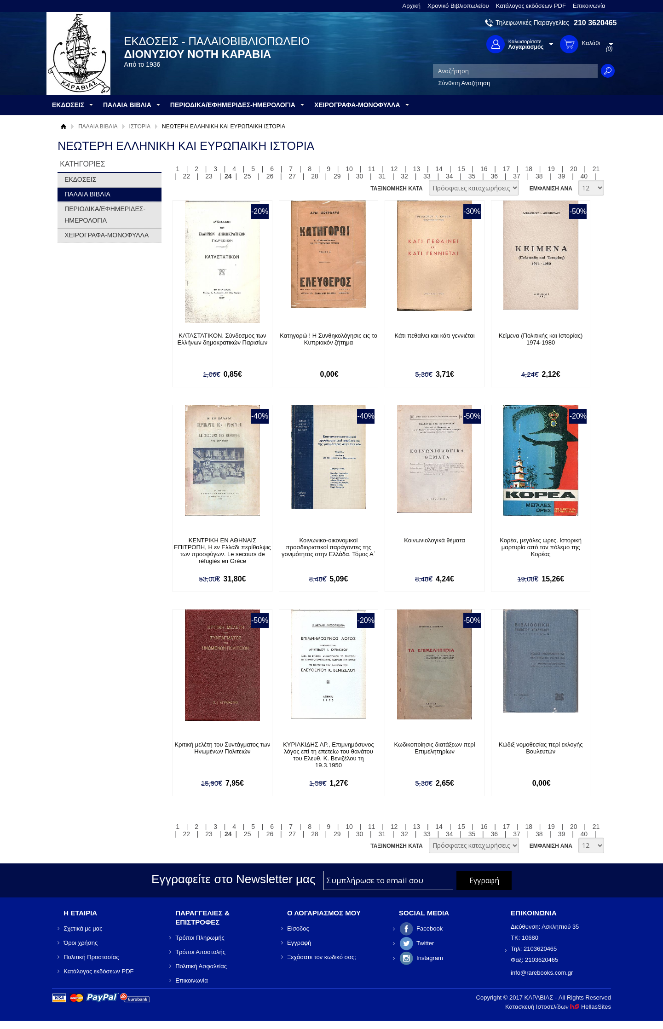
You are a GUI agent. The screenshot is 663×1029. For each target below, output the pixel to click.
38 (539, 176)
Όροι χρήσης (80, 942)
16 (484, 168)
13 (417, 168)
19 (551, 168)
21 (596, 168)
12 (394, 168)
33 (427, 176)
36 (494, 176)
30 (359, 176)
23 (209, 176)
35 (472, 176)
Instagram (429, 957)
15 (461, 168)
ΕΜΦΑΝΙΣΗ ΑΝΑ (551, 188)
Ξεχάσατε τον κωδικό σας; (321, 957)
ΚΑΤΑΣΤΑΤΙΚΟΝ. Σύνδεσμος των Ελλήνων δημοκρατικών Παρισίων (223, 339)
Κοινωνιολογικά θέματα (434, 540)
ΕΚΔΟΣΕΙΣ (80, 179)
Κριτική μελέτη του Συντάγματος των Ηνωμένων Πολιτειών (222, 748)
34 (449, 176)
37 (516, 176)
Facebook (429, 928)
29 (337, 176)
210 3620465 (595, 23)
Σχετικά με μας (82, 928)
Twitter (425, 943)
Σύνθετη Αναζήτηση (464, 83)
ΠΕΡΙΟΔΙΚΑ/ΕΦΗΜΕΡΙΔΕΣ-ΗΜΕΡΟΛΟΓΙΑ (104, 214)
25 (247, 176)
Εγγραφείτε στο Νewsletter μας (233, 879)
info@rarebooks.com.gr (542, 972)
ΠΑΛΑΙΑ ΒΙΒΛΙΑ (97, 126)
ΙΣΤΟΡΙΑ (140, 126)
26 (270, 176)
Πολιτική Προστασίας (91, 957)
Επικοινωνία (589, 5)
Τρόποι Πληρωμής (200, 937)
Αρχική (412, 5)
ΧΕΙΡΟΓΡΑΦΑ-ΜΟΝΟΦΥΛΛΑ (106, 235)
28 (314, 176)
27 (292, 176)
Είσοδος (298, 928)
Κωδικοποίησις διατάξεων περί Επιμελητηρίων (434, 748)
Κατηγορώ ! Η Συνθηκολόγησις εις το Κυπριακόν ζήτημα (328, 339)
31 (382, 176)
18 (528, 168)
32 (404, 176)
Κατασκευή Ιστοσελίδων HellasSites (558, 1006)
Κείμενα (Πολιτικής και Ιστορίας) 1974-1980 (541, 339)
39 (561, 176)
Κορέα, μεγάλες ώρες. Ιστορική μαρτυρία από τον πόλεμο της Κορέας (541, 547)
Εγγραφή (299, 942)
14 (439, 168)
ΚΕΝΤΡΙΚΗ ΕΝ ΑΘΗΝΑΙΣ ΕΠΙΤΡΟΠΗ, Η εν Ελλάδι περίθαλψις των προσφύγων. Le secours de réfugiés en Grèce (222, 550)
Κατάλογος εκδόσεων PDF (531, 5)
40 (584, 176)
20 (573, 168)
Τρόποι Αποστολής (200, 952)
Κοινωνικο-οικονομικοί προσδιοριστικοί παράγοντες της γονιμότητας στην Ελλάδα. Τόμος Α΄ (328, 547)
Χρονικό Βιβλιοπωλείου (458, 5)
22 (186, 176)
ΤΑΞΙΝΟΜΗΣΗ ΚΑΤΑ (396, 188)
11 (371, 168)
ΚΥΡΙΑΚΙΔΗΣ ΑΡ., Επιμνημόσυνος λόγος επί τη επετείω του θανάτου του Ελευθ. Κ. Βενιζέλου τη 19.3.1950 (328, 755)
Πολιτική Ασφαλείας (201, 966)
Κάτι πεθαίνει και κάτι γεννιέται (435, 335)
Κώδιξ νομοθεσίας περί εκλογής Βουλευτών (540, 748)
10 (349, 168)
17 (506, 168)
